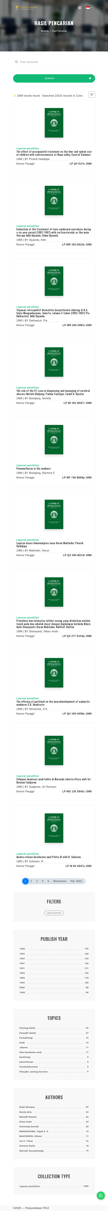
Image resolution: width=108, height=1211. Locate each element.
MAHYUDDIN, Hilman (30, 1136)
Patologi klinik (27, 1028)
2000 (22, 987)
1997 (22, 963)
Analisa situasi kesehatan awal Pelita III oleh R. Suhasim (48, 857)
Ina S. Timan (26, 1141)
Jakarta (23, 1047)
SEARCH (49, 80)
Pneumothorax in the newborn (33, 468)
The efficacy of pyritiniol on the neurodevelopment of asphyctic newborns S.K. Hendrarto (53, 703)
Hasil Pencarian (59, 31)
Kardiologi (25, 1057)
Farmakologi (26, 1038)
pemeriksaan (26, 1062)
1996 (22, 949)
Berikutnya (59, 881)
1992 (22, 954)
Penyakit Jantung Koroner (34, 1072)
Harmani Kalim (27, 1146)
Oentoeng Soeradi (29, 1126)
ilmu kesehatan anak (30, 1052)
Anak (22, 1042)
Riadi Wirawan (27, 1107)
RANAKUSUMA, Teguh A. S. (34, 1131)
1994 (22, 973)
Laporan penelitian (30, 1186)
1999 (22, 992)
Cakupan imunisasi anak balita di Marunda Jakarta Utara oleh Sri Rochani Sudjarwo (53, 780)
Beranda (45, 31)
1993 (22, 982)
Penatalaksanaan (28, 1067)
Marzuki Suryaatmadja (32, 1151)
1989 (22, 978)
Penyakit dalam (27, 1033)
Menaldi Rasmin (28, 1117)
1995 (22, 958)
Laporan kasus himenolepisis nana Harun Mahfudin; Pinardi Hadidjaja (49, 544)
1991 (22, 968)
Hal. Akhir (76, 881)
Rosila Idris (25, 1112)
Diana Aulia (25, 1122)
